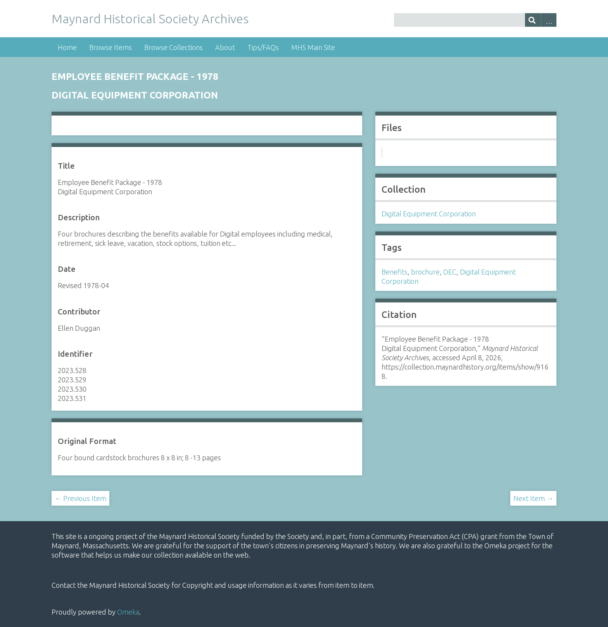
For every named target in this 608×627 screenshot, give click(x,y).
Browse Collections (173, 47)
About (225, 47)
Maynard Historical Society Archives (150, 19)
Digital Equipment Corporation (429, 214)
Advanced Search (549, 20)
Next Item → (533, 498)
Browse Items (110, 47)
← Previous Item (80, 498)
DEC (449, 272)
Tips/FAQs (263, 47)
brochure (425, 272)
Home (67, 47)
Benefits (395, 272)
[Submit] (533, 20)
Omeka (128, 612)
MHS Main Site (313, 47)
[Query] (475, 20)
